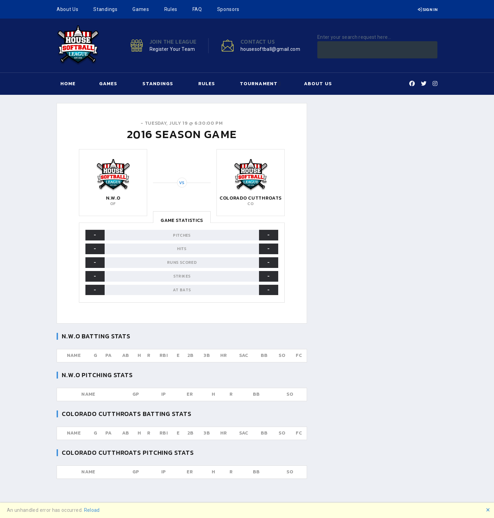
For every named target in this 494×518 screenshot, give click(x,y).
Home (67, 83)
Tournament (259, 83)
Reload (92, 510)
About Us (68, 9)
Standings (105, 9)
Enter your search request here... (354, 37)
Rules (171, 9)
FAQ (197, 9)
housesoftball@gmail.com (270, 49)
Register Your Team (172, 49)
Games (140, 9)
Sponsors (228, 9)
